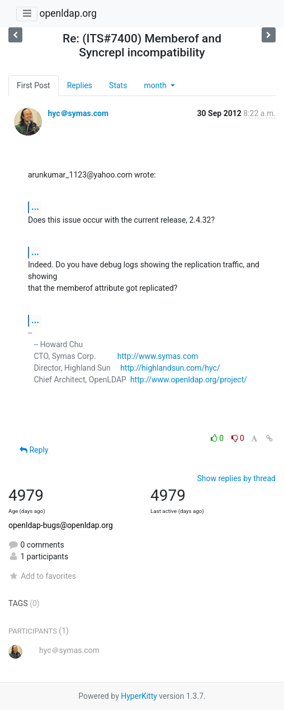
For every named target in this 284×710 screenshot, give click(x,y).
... (35, 207)
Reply (34, 449)
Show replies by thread (236, 478)
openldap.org (67, 13)
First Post (33, 85)
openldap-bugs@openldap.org (60, 525)
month (156, 85)
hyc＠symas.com (78, 113)
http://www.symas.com (157, 356)
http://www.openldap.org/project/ (188, 379)
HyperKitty (139, 696)
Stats (118, 85)
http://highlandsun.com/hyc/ (170, 367)
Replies (79, 85)
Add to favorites (42, 576)
